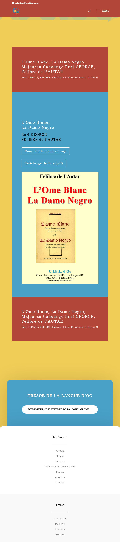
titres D (68, 77)
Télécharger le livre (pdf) (44, 163)
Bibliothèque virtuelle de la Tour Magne (58, 409)
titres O (93, 77)
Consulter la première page (45, 151)
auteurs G (81, 77)
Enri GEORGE (30, 77)
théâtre (56, 77)
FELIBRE (45, 77)
